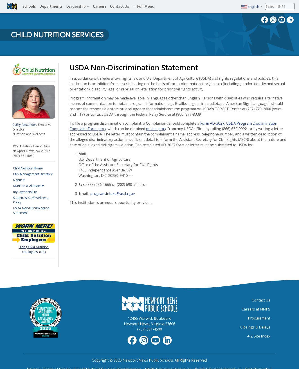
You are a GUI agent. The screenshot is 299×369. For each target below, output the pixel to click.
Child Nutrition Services (57, 35)
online (156, 128)
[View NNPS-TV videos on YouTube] (156, 339)
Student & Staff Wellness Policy (30, 200)
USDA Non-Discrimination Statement (31, 210)
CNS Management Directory (33, 174)
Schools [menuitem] (29, 6)
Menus (19, 180)
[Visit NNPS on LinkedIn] (290, 19)
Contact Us (261, 300)
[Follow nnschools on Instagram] (273, 19)
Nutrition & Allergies (28, 186)
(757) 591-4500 (149, 329)
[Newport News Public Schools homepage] (12, 6)
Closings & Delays (255, 327)
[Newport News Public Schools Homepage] (149, 303)
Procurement (259, 318)
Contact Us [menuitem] (119, 6)
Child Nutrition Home (28, 168)
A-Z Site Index (258, 336)
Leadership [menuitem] (77, 6)
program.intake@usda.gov (112, 193)
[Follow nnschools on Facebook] (264, 19)
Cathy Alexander (24, 124)
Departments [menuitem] (51, 6)
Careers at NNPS (256, 309)
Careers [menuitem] (99, 6)
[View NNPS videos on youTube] (281, 19)
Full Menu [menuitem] (143, 6)
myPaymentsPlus (34, 191)
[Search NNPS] (280, 6)
